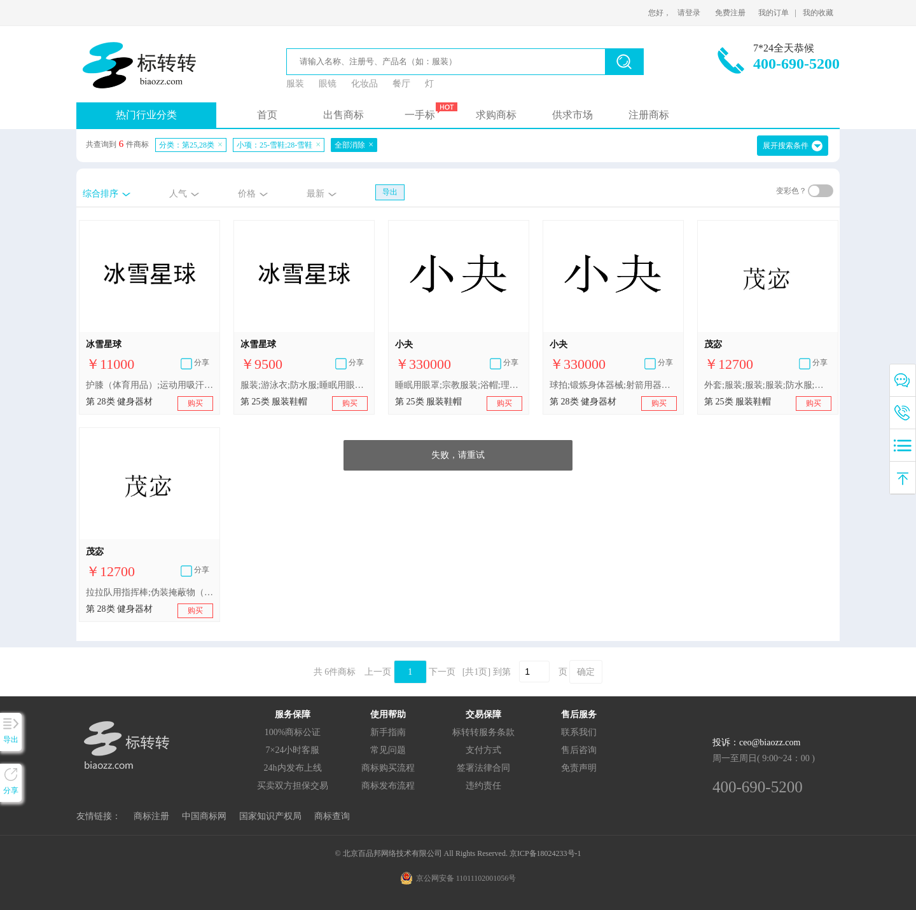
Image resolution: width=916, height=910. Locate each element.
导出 (390, 192)
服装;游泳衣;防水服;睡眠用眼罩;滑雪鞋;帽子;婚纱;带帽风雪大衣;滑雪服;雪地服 (304, 385)
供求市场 (572, 114)
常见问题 (388, 750)
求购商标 (496, 114)
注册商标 (648, 114)
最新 (315, 193)
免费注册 (730, 12)
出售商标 (343, 114)
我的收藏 (818, 12)
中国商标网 (204, 816)
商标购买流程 (388, 768)
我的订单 (773, 12)
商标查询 (332, 816)
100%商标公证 (293, 732)
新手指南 (388, 732)
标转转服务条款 (483, 732)
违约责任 (483, 785)
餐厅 (401, 83)
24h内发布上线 (293, 768)
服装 (295, 83)
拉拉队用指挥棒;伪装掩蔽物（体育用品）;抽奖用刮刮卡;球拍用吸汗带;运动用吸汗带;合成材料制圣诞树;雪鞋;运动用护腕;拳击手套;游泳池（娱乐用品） (149, 592)
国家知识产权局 (270, 816)
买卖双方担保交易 (292, 785)
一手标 (420, 114)
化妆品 (364, 83)
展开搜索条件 (785, 145)
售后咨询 (579, 750)
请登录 (688, 12)
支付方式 (483, 750)
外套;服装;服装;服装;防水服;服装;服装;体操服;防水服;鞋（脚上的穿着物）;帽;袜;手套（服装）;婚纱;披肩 (767, 385)
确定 (586, 672)
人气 (178, 193)
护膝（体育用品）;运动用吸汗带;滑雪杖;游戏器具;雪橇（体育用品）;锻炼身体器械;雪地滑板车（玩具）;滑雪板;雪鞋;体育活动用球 (149, 385)
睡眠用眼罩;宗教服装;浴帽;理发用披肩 (458, 385)
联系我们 (579, 732)
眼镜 (328, 83)
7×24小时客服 (293, 750)
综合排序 (100, 193)
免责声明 (579, 768)
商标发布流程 (388, 785)
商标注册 (151, 816)
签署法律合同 (483, 768)
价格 (247, 193)
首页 (267, 114)
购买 (195, 403)
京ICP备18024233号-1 (545, 853)
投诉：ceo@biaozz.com (756, 742)
